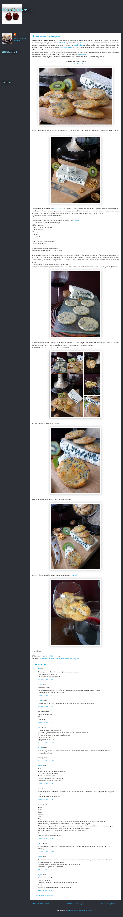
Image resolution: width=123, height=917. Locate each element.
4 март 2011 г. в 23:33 (46, 799)
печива (58, 659)
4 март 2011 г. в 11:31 (45, 680)
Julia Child (62, 43)
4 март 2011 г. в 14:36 (46, 761)
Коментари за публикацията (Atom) (81, 910)
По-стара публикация (109, 903)
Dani (40, 727)
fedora (40, 843)
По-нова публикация (40, 903)
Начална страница (75, 903)
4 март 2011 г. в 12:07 (46, 707)
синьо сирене (74, 659)
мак (48, 659)
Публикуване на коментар (44, 895)
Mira (40, 788)
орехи (53, 659)
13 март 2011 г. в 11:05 (46, 870)
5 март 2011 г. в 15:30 (46, 852)
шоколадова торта (66, 47)
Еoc (39, 669)
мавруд (74, 575)
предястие (65, 659)
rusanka (41, 766)
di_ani (40, 684)
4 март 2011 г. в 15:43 (46, 783)
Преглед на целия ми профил (20, 39)
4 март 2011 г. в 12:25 (46, 722)
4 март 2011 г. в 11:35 (45, 695)
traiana (40, 700)
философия (81, 54)
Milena (40, 748)
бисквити (43, 659)
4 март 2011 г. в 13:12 (46, 743)
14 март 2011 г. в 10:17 (46, 890)
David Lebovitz (84, 43)
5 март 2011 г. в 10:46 (46, 838)
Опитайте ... (17, 10)
